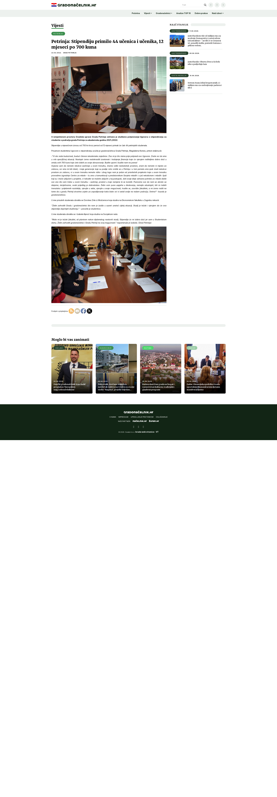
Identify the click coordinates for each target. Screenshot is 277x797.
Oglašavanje (162, 419)
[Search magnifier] (205, 5)
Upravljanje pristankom (142, 419)
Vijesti (147, 13)
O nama (112, 419)
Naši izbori (217, 13)
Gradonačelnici (163, 13)
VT (157, 434)
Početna (136, 13)
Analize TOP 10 (183, 13)
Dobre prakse (201, 13)
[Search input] (192, 5)
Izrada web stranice (144, 434)
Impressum (123, 419)
